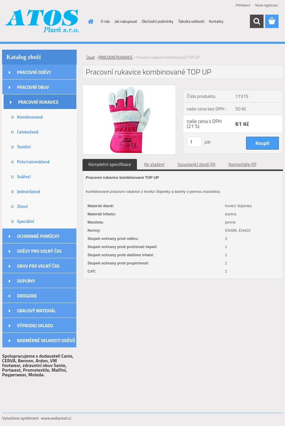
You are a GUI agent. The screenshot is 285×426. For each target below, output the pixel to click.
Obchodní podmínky (157, 21)
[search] (256, 21)
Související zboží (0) (196, 164)
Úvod (90, 57)
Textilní (24, 146)
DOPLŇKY (26, 281)
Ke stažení (154, 164)
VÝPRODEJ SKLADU (35, 325)
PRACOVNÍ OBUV (33, 87)
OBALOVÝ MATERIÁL (36, 310)
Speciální (25, 221)
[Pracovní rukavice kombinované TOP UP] (129, 87)
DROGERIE (27, 295)
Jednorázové (28, 191)
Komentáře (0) (242, 164)
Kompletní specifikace (109, 164)
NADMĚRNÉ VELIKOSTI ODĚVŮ (46, 340)
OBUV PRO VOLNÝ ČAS (38, 266)
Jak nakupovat (126, 21)
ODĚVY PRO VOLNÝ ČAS (39, 251)
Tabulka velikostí (191, 21)
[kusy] (194, 142)
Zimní (22, 206)
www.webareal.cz (56, 418)
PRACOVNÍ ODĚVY (34, 72)
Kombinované (30, 117)
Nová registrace (266, 5)
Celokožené (28, 132)
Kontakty (216, 21)
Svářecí (24, 176)
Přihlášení (243, 5)
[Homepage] (90, 21)
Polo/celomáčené (33, 161)
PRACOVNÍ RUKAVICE (38, 102)
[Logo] (42, 21)
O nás (105, 21)
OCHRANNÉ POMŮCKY (38, 236)
